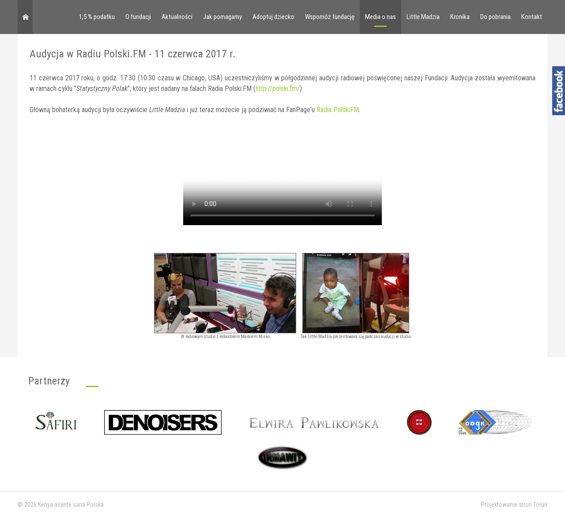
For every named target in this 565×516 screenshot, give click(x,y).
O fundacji (138, 17)
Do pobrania (495, 17)
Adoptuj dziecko (273, 17)
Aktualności (177, 17)
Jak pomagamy (222, 17)
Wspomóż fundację (329, 17)
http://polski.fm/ (278, 88)
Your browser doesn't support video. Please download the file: (282, 175)
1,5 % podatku (97, 17)
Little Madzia (423, 17)
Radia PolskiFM (337, 109)
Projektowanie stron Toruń (514, 504)
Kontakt (531, 17)
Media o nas (380, 17)
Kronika (460, 17)
